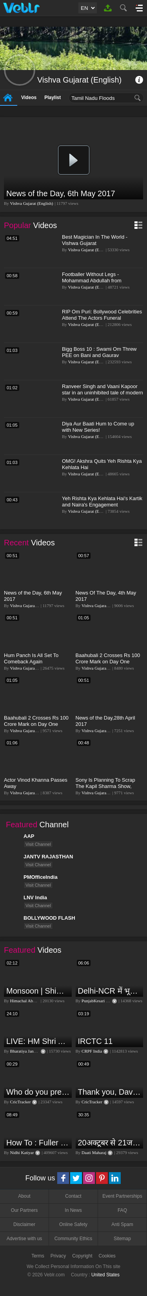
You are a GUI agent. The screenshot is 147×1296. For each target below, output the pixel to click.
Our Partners (24, 1210)
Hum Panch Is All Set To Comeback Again (31, 658)
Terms (37, 1256)
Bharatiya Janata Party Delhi (35, 1051)
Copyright (82, 1256)
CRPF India (92, 1051)
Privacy (58, 1256)
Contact (73, 1196)
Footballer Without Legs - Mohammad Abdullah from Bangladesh (92, 280)
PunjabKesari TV (96, 1000)
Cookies (107, 1256)
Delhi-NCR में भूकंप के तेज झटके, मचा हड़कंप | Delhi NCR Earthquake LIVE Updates (110, 991)
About (24, 1196)
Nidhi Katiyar (22, 1152)
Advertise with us (24, 1238)
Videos (28, 97)
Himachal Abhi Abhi (28, 1000)
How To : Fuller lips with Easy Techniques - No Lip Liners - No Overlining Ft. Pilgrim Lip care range (38, 1142)
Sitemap (122, 1238)
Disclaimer (24, 1224)
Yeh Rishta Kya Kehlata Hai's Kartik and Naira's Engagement (102, 501)
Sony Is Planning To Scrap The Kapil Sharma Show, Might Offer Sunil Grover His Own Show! (107, 789)
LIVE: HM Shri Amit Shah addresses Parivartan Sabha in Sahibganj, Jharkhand (38, 1041)
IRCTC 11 (95, 1041)
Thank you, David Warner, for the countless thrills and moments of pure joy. (110, 1092)
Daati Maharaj (94, 1152)
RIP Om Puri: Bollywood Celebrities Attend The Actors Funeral (102, 315)
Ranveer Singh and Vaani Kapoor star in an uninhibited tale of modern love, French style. (102, 392)
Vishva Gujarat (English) (31, 203)
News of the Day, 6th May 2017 (60, 193)
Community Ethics (73, 1238)
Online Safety (73, 1224)
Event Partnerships (122, 1196)
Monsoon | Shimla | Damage (38, 991)
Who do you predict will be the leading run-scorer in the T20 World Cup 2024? (38, 1092)
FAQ (122, 1210)
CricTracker (20, 1101)
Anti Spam (122, 1224)
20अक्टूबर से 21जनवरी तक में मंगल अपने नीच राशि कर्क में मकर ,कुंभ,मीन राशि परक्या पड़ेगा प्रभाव (110, 1142)
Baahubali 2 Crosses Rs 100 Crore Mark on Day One (108, 658)
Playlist (52, 97)
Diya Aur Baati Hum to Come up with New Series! (98, 427)
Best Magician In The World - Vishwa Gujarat (94, 240)
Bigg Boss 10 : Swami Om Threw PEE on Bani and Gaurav (99, 352)
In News (73, 1210)
